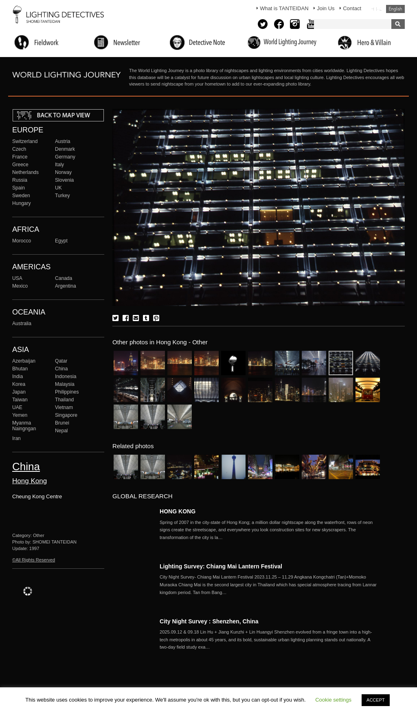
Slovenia (64, 180)
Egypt (61, 241)
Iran (16, 438)
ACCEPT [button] (376, 700)
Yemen (19, 415)
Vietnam (64, 407)
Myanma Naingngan (24, 425)
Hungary (21, 203)
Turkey (62, 195)
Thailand (64, 400)
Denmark (65, 149)
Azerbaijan (23, 361)
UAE (17, 407)
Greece (20, 164)
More (270, 530)
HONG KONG (177, 511)
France (20, 157)
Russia (19, 180)
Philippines (67, 392)
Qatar (61, 361)
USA (17, 278)
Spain (18, 188)
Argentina (65, 286)
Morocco (21, 241)
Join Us (325, 8)
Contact (352, 8)
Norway (63, 172)
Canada (63, 278)
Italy (59, 164)
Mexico (20, 286)
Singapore (66, 415)
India (17, 376)
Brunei (62, 423)
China (61, 369)
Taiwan (20, 400)
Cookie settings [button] (333, 700)
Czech (19, 149)
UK (58, 188)
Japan (19, 392)
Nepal (61, 431)
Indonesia (65, 376)
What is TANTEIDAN (284, 8)
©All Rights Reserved (33, 559)
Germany (65, 157)
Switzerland (24, 141)
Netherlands (25, 172)
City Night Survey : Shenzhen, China (209, 621)
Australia (21, 323)
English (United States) (395, 9)
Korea (18, 384)
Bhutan (20, 369)
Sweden (21, 195)
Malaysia (65, 384)
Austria (62, 141)
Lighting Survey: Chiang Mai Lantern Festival (221, 566)
